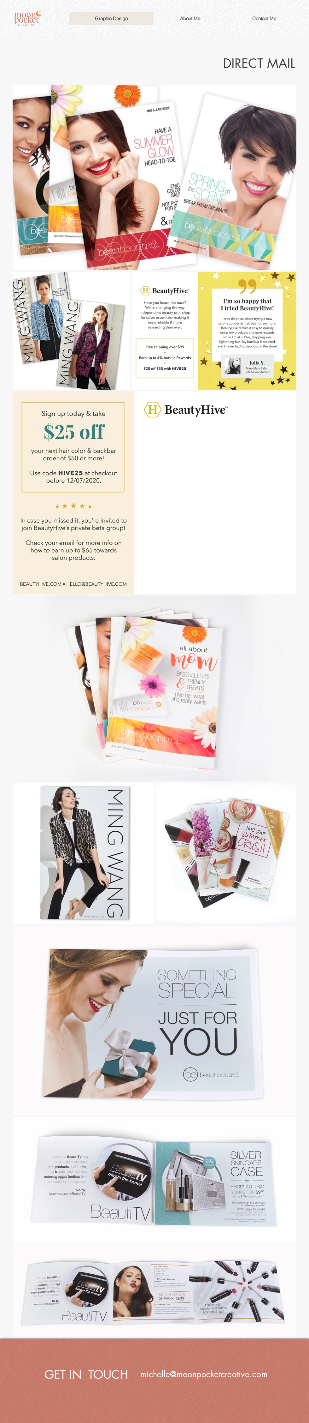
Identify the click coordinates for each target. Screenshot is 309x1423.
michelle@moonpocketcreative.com (203, 1374)
